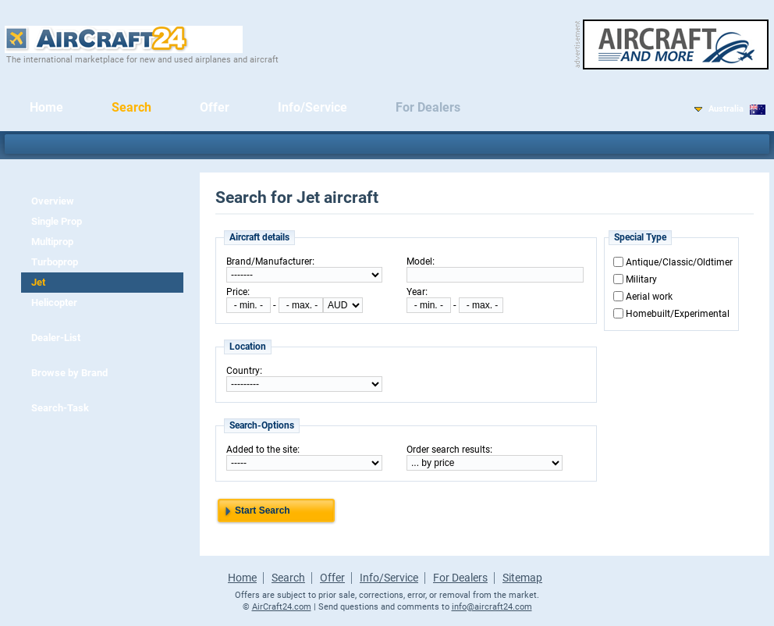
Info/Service (312, 107)
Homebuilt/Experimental (678, 313)
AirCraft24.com (281, 607)
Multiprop (52, 241)
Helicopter (54, 302)
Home (46, 107)
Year (416, 291)
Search (131, 107)
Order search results (448, 449)
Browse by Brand (69, 373)
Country (243, 370)
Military (641, 279)
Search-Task (60, 408)
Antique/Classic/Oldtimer (679, 262)
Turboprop (54, 262)
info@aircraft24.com (492, 607)
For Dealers (428, 107)
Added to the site (261, 449)
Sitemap (522, 577)
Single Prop (56, 221)
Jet (38, 282)
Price (236, 291)
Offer (214, 107)
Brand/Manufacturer (269, 261)
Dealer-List (55, 337)
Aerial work (649, 296)
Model (419, 261)
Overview (52, 201)
